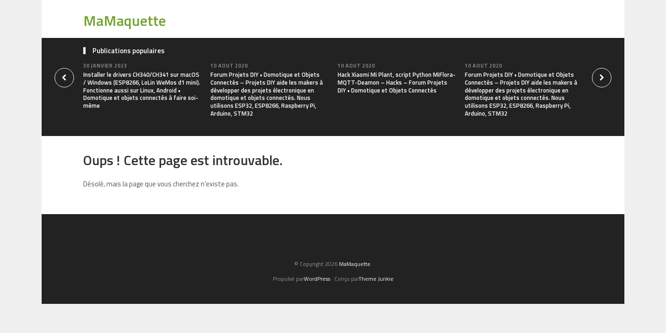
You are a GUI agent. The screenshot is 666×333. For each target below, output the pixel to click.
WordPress (317, 278)
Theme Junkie (376, 278)
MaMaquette (124, 20)
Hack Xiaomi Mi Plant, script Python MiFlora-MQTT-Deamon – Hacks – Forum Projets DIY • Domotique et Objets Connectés (397, 82)
